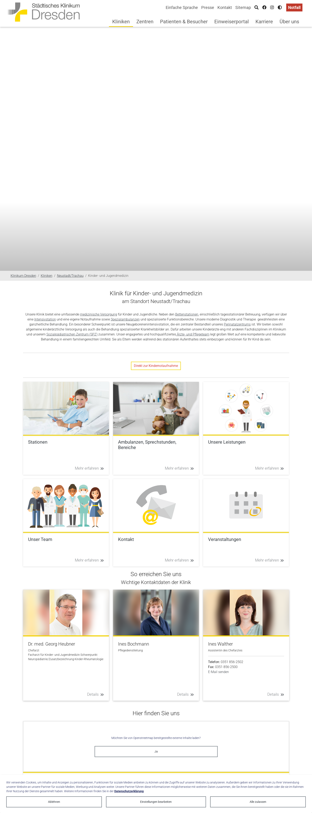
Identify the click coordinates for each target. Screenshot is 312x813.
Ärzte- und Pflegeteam (192, 334)
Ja (156, 751)
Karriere (264, 22)
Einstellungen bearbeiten (156, 801)
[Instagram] (272, 7)
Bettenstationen (186, 314)
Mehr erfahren (89, 468)
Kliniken (121, 22)
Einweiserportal (231, 22)
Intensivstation (45, 319)
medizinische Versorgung (98, 314)
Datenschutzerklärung (129, 791)
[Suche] (256, 7)
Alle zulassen (258, 801)
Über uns (289, 22)
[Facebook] (264, 7)
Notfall (294, 7)
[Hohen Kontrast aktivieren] (280, 7)
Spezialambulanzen (125, 319)
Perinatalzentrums (237, 324)
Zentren (144, 22)
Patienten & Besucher (184, 22)
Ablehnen (54, 801)
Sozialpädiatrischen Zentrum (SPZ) (71, 334)
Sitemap (243, 7)
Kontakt (224, 7)
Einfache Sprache (182, 7)
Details (95, 694)
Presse (207, 7)
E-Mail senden (218, 672)
